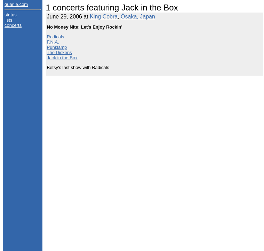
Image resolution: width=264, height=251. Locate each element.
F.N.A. (53, 42)
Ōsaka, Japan (138, 17)
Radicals (55, 36)
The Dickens (59, 52)
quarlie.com (16, 4)
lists (8, 20)
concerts (13, 25)
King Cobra (104, 17)
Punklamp (57, 47)
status (11, 14)
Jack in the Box (62, 57)
